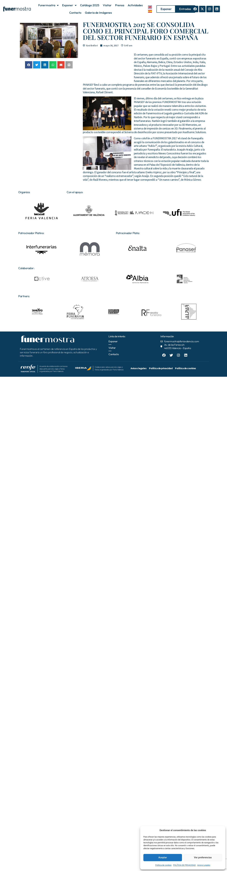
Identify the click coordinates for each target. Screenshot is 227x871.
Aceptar (162, 857)
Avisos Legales (203, 865)
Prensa (119, 5)
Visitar (107, 5)
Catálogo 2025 (89, 5)
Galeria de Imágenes (98, 12)
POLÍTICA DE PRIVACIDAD (184, 865)
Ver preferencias (203, 857)
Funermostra (48, 5)
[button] (28, 64)
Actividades (135, 5)
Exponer (69, 5)
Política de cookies (163, 865)
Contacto (75, 12)
